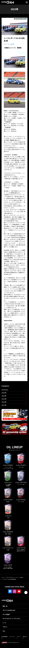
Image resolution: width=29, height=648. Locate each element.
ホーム (3, 577)
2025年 (4, 393)
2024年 (4, 396)
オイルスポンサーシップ (12, 577)
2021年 (4, 405)
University (5, 390)
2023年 (12, 44)
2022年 (4, 402)
